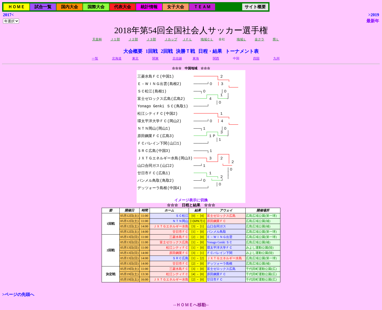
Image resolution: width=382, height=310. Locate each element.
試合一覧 (42, 7)
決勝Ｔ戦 (185, 51)
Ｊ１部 (115, 39)
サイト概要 (255, 7)
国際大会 (96, 7)
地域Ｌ (241, 39)
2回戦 (167, 51)
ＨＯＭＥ (16, 7)
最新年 (372, 21)
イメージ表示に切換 (191, 200)
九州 (276, 58)
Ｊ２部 (133, 39)
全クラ (259, 39)
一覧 (95, 58)
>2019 (373, 14)
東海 (196, 58)
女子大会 (175, 7)
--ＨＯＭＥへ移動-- (191, 305)
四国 (256, 58)
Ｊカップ (170, 39)
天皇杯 (97, 39)
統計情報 (149, 7)
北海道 (116, 58)
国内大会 (69, 7)
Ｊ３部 (151, 39)
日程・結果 (210, 51)
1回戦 (152, 51)
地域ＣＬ (207, 39)
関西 (216, 58)
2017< (8, 14)
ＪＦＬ (187, 39)
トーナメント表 (242, 51)
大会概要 (132, 51)
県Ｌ (276, 39)
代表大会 (122, 7)
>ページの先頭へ (18, 294)
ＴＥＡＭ (202, 7)
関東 (155, 58)
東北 (135, 58)
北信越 (177, 58)
